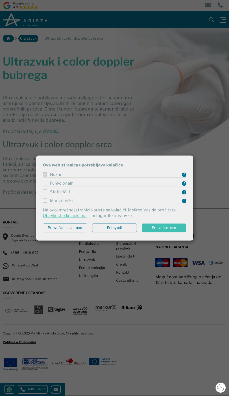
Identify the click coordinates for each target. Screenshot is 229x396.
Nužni (55, 174)
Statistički (60, 191)
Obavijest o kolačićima (65, 215)
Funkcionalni (62, 183)
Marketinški (61, 200)
